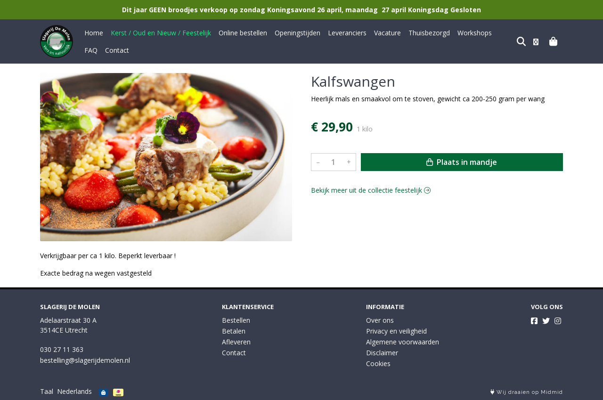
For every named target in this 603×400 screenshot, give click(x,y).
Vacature (387, 32)
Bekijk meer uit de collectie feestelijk (371, 190)
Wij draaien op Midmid (526, 392)
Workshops (474, 32)
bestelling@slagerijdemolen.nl (85, 360)
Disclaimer (382, 352)
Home (93, 32)
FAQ (506, 32)
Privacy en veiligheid (396, 331)
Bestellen (236, 320)
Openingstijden (297, 32)
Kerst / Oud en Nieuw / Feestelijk (161, 32)
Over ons (380, 320)
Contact (96, 50)
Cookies (378, 363)
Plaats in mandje (461, 162)
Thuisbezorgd (429, 32)
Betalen (233, 331)
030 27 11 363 (61, 349)
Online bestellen (243, 32)
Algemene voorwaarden (402, 341)
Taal (46, 391)
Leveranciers (347, 32)
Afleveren (236, 341)
